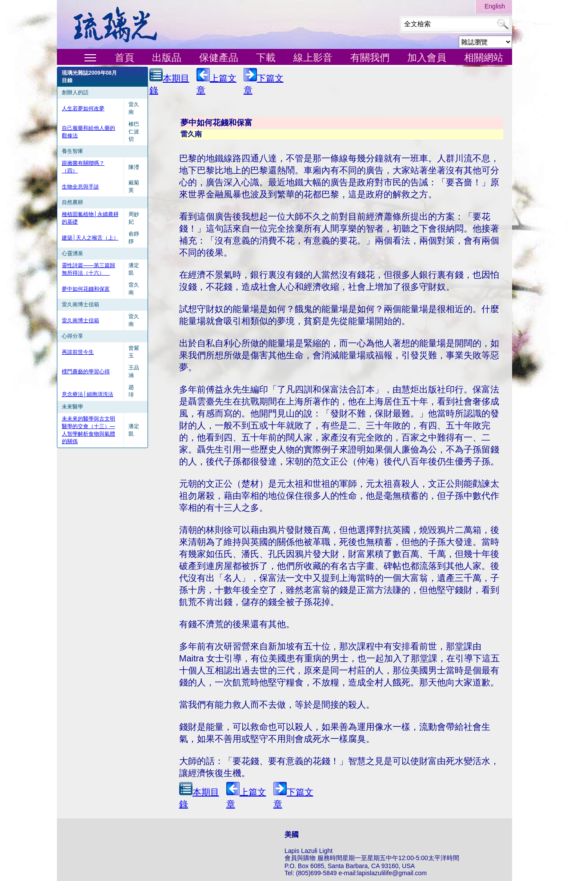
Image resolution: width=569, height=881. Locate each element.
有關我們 (369, 57)
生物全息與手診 (80, 187)
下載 (266, 57)
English (495, 6)
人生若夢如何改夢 (83, 108)
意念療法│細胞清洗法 (87, 394)
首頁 (124, 57)
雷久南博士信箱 (80, 320)
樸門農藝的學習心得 (86, 371)
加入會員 (426, 57)
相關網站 (483, 57)
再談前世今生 (78, 352)
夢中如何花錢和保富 (86, 289)
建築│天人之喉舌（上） (90, 238)
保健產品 (218, 57)
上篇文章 (216, 81)
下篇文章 (264, 81)
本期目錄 (169, 81)
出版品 (166, 57)
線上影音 (313, 57)
